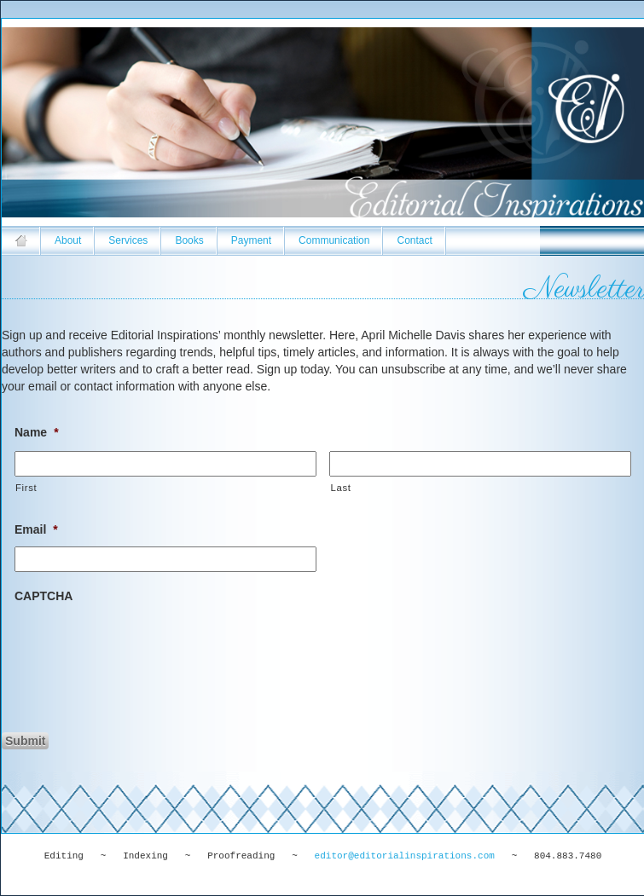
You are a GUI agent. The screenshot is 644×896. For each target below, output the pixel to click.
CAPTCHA (44, 596)
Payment (251, 240)
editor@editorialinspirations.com (405, 856)
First (26, 488)
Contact (414, 240)
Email (36, 529)
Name (37, 432)
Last (340, 488)
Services (128, 240)
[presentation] (144, 646)
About (68, 240)
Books (189, 240)
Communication (334, 240)
